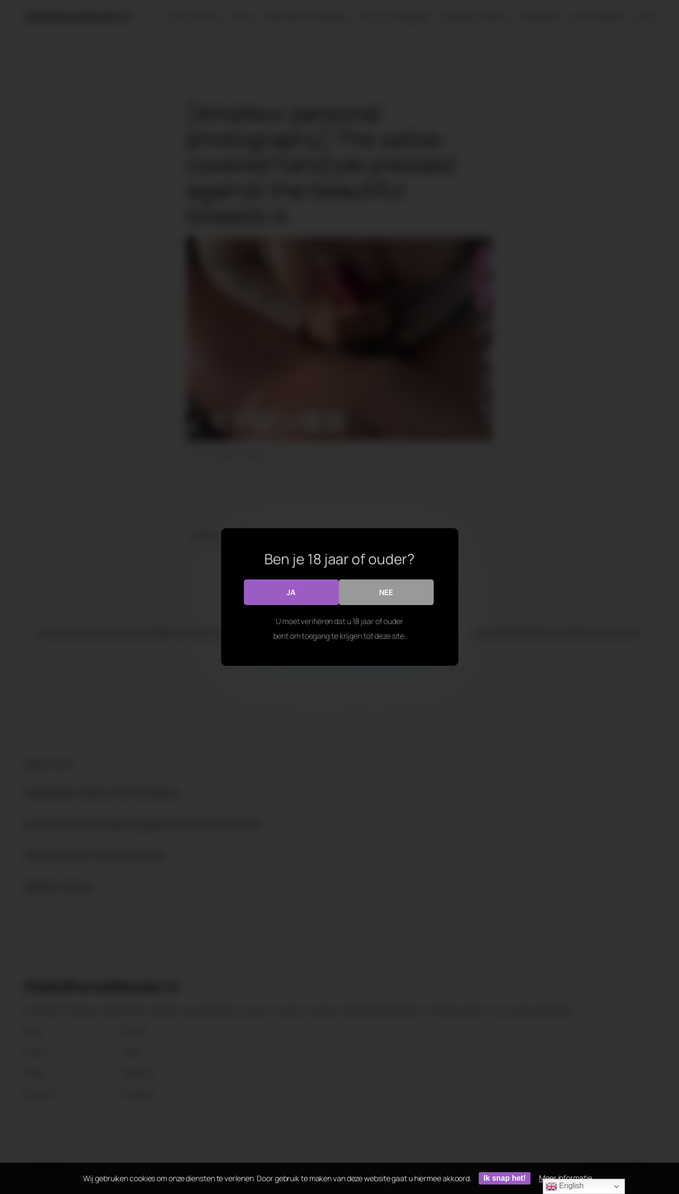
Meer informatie (565, 1178)
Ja (291, 592)
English (565, 1186)
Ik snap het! (505, 1178)
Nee (386, 592)
